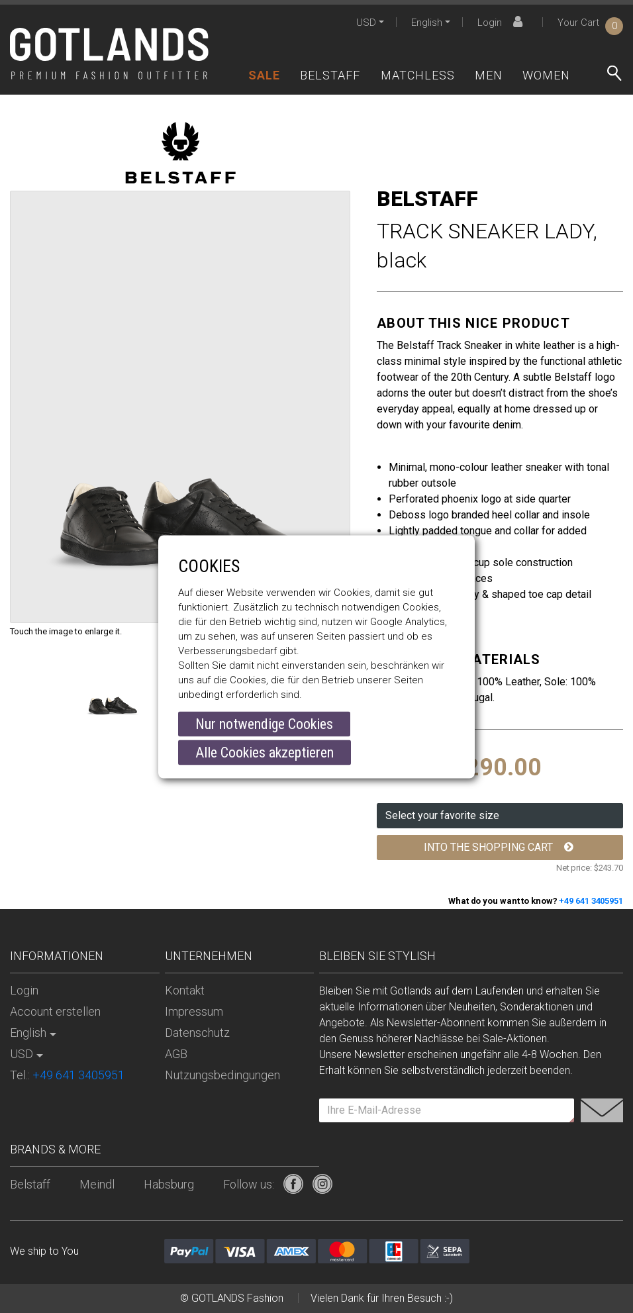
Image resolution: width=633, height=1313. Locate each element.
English (426, 22)
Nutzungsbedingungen (222, 1075)
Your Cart (590, 22)
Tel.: (67, 1075)
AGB (176, 1054)
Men (489, 75)
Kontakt (185, 990)
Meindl (97, 1184)
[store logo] (109, 53)
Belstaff (330, 75)
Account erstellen (55, 1011)
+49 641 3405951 (591, 901)
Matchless (418, 75)
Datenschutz (197, 1033)
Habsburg (169, 1184)
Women (546, 75)
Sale (264, 75)
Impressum (194, 1011)
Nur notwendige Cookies (264, 724)
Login (502, 22)
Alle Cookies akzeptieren (264, 752)
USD (366, 22)
